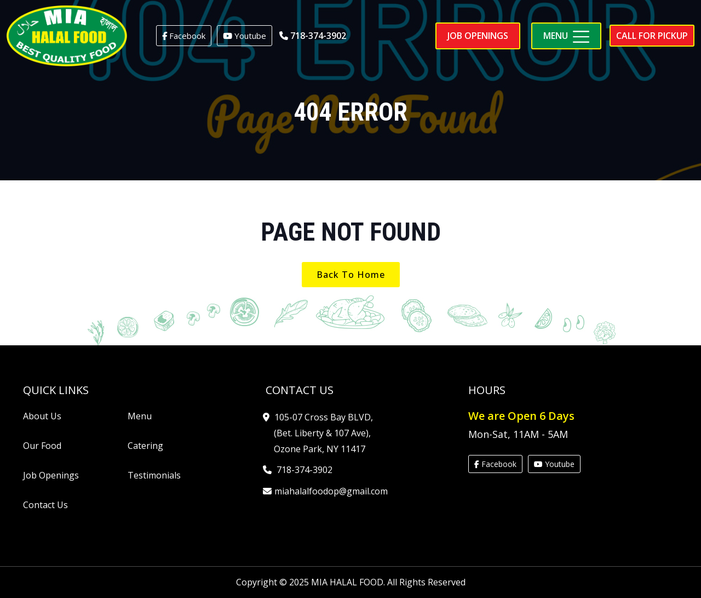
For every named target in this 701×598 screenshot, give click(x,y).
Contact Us (45, 505)
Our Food (42, 446)
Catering (145, 446)
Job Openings (51, 475)
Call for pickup (652, 36)
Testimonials (154, 475)
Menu (140, 416)
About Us (42, 416)
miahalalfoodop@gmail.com (331, 491)
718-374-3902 (312, 36)
